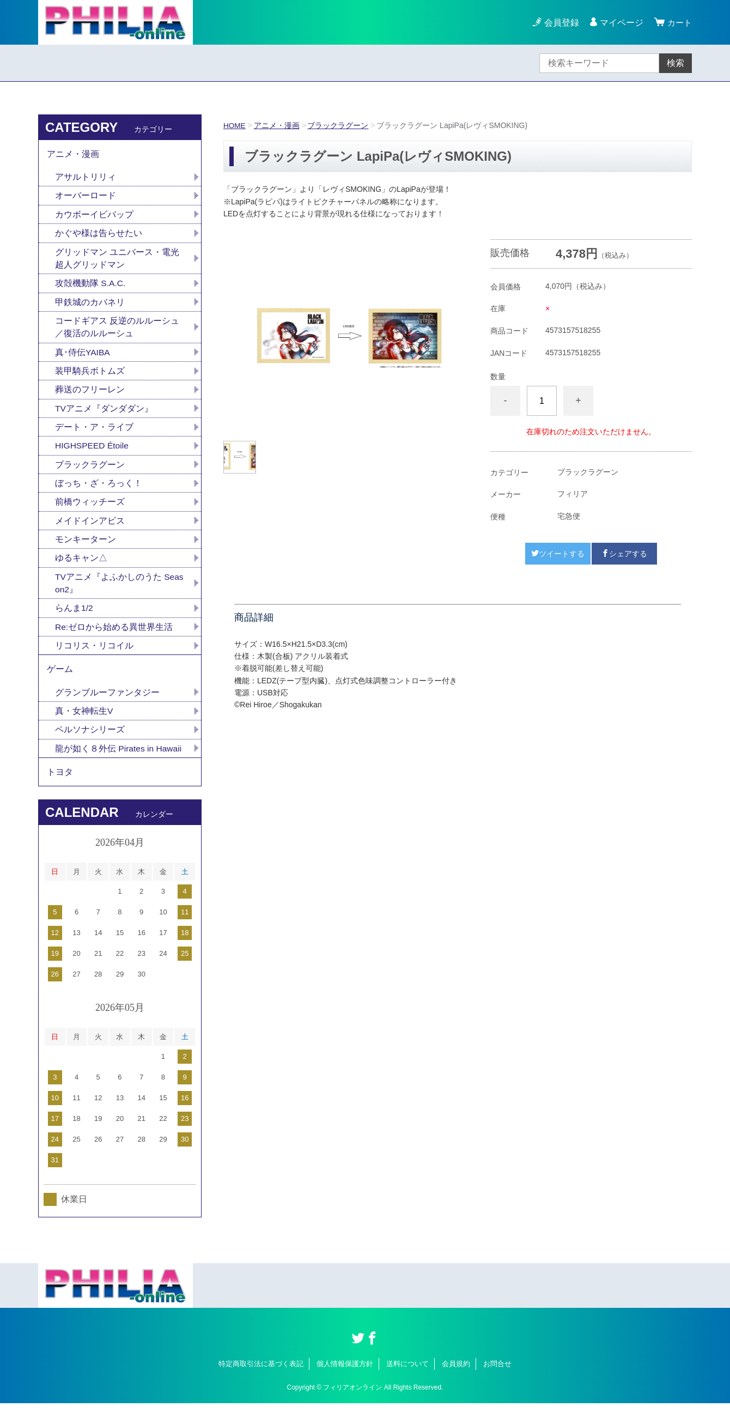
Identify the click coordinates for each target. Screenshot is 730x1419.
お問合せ (497, 1379)
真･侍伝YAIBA (83, 357)
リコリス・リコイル (94, 656)
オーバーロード (85, 197)
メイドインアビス (90, 528)
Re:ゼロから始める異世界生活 (114, 637)
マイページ (620, 22)
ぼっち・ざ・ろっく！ (98, 490)
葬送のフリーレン (90, 395)
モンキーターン (85, 548)
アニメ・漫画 (277, 125)
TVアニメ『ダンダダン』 (104, 414)
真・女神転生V (84, 724)
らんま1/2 (74, 618)
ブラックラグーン (338, 125)
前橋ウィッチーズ (90, 509)
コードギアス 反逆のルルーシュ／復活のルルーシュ (117, 331)
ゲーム (60, 681)
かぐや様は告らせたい (98, 235)
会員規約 (456, 1379)
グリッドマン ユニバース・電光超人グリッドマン (117, 261)
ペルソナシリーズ (90, 743)
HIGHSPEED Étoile (93, 452)
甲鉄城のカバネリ (90, 306)
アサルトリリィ (85, 178)
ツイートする (558, 553)
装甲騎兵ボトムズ (90, 376)
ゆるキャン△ (81, 567)
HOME (234, 125)
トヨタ (60, 786)
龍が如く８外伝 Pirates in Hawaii (119, 762)
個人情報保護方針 (345, 1379)
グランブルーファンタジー (107, 705)
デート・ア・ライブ (94, 433)
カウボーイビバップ (94, 216)
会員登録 (560, 22)
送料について (407, 1379)
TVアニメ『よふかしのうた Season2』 (119, 592)
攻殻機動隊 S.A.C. (90, 287)
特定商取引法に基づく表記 (260, 1379)
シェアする (624, 553)
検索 (675, 63)
